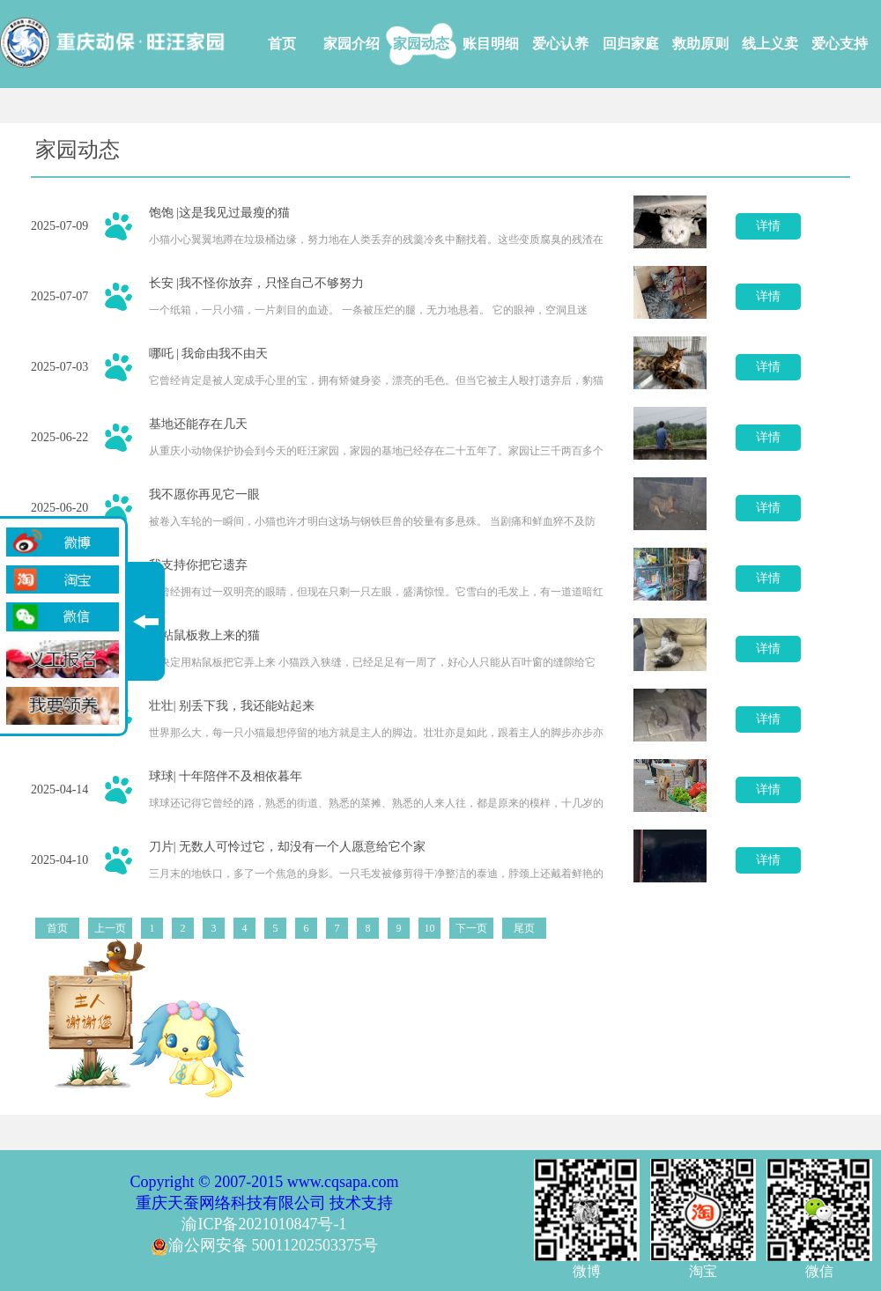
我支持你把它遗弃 (198, 565)
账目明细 (491, 43)
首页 (282, 43)
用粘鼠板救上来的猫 (204, 635)
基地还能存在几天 (198, 424)
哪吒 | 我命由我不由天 (209, 353)
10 (430, 928)
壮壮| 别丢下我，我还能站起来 (232, 705)
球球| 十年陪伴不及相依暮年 (225, 776)
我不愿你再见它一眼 (204, 494)
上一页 (110, 928)
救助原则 (700, 43)
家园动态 (421, 43)
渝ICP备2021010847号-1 (263, 1224)
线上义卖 (770, 43)
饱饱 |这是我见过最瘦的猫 (219, 212)
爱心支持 (839, 43)
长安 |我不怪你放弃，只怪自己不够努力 (256, 283)
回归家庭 (631, 43)
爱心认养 (560, 43)
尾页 (524, 928)
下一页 (471, 928)
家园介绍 (351, 43)
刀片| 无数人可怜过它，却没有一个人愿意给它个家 (287, 846)
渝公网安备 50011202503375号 (264, 1245)
